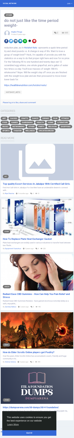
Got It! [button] (29, 433)
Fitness (65, 118)
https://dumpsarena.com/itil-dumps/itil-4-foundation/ (31, 407)
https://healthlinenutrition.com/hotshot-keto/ (25, 85)
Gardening (27, 122)
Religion (52, 126)
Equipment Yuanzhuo (13, 249)
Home (50, 122)
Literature (62, 122)
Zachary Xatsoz (10, 307)
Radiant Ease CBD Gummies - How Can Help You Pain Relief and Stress (36, 296)
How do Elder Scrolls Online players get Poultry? (28, 352)
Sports (5, 131)
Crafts (24, 118)
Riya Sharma (9, 193)
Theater (17, 131)
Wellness (30, 131)
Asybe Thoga (16, 32)
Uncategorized (46, 131)
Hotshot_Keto (13, 92)
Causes (13, 118)
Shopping (65, 126)
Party (41, 126)
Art (4, 118)
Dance (35, 118)
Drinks (45, 118)
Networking (18, 126)
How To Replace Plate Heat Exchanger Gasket (27, 239)
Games (14, 122)
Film (55, 118)
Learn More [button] (13, 424)
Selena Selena (10, 362)
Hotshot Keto (30, 47)
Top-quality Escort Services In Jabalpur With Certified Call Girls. (36, 184)
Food (4, 122)
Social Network (9, 3)
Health (40, 122)
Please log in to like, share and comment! (19, 102)
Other (9, 15)
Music (5, 126)
